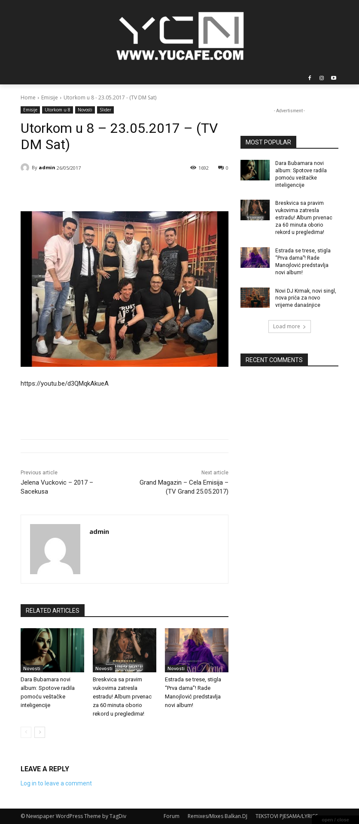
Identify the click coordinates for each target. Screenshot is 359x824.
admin (47, 167)
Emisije (49, 97)
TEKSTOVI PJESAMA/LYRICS (287, 816)
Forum (172, 816)
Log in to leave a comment (56, 783)
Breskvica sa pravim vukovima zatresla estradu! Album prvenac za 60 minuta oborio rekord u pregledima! (122, 696)
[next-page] (39, 732)
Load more (289, 326)
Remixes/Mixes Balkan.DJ (217, 816)
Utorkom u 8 (57, 110)
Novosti (85, 110)
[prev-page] (26, 732)
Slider (105, 110)
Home (28, 97)
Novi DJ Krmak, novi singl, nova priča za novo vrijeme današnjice (305, 297)
